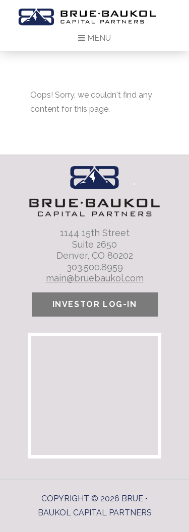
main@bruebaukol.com (95, 278)
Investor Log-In (94, 304)
